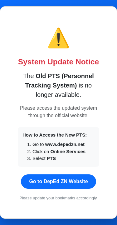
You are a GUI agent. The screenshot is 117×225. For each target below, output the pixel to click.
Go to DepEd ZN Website (58, 181)
